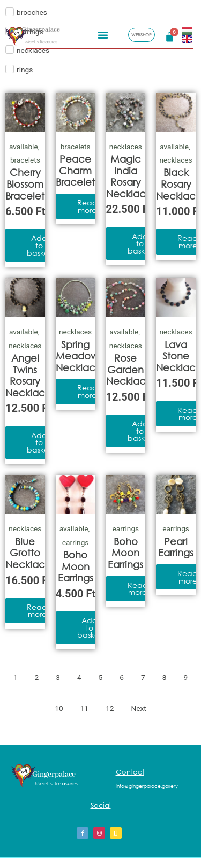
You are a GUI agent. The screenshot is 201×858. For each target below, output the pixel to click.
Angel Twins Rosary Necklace (28, 375)
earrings (75, 542)
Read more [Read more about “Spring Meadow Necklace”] (87, 391)
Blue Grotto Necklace (28, 552)
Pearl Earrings (175, 547)
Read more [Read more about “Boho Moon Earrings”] (138, 588)
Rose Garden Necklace (129, 369)
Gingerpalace (40, 29)
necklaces (125, 146)
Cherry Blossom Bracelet (24, 183)
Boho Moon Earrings (75, 566)
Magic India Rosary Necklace (129, 176)
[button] (103, 33)
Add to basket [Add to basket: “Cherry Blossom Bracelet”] (39, 245)
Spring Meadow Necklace (79, 356)
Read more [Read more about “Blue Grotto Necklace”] (37, 610)
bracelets (25, 160)
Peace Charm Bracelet (75, 170)
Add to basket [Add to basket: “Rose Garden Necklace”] (140, 430)
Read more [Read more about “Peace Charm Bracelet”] (87, 206)
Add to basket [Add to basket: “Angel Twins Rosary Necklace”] (39, 442)
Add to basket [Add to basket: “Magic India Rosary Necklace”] (140, 243)
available (23, 146)
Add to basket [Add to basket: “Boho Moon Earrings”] (89, 627)
